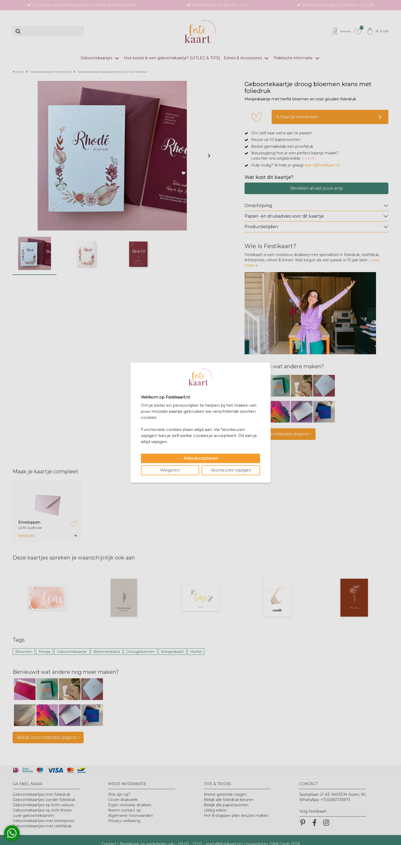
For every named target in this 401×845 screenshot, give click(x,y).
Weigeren (170, 470)
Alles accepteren (201, 458)
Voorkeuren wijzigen (231, 470)
